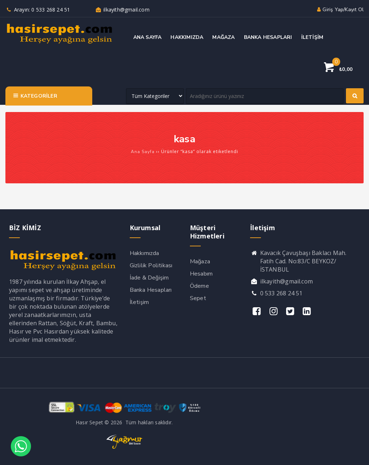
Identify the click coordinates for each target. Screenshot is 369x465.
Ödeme (199, 286)
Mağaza (200, 261)
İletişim (139, 302)
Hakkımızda (144, 253)
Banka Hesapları (151, 290)
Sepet (198, 298)
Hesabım (201, 274)
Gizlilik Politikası (151, 265)
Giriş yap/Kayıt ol (340, 9)
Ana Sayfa (143, 152)
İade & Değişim (149, 278)
